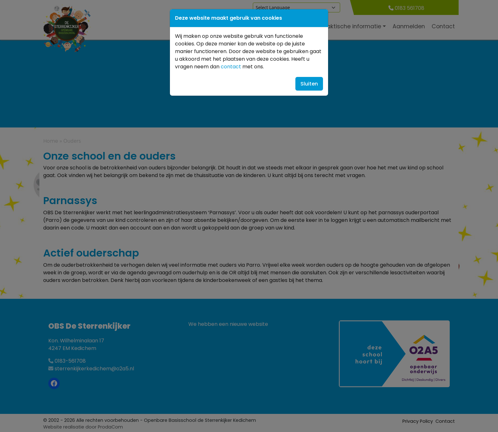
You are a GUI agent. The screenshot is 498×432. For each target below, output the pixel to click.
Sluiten (309, 83)
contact (231, 66)
